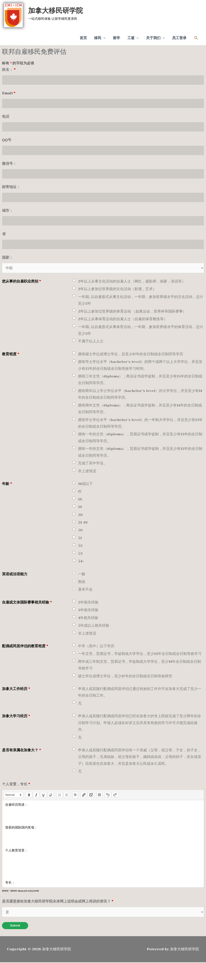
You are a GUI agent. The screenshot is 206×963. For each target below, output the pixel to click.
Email (8, 92)
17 (80, 492)
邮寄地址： (11, 187)
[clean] (50, 795)
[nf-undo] (108, 795)
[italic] (36, 795)
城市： (7, 210)
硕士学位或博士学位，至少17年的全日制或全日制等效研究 (125, 676)
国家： (7, 258)
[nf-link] (83, 795)
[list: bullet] (67, 795)
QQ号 (6, 139)
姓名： (8, 68)
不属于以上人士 (90, 342)
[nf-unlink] (91, 795)
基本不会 (85, 590)
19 (80, 507)
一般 (81, 574)
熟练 (81, 582)
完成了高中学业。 (92, 464)
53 (80, 554)
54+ (81, 562)
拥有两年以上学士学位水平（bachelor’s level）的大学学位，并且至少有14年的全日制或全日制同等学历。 (140, 394)
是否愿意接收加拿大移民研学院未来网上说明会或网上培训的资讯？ (57, 902)
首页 (83, 36)
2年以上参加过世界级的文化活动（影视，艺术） (117, 290)
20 (80, 515)
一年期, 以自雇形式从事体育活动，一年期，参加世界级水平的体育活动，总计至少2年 (140, 330)
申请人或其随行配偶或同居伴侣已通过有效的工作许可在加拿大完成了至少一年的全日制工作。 (139, 692)
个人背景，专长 (16, 785)
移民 (97, 36)
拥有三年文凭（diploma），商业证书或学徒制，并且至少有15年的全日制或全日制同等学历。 (140, 380)
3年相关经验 (88, 611)
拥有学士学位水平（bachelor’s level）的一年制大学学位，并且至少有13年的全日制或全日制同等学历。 (140, 423)
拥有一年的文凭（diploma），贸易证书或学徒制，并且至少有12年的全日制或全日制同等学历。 (140, 452)
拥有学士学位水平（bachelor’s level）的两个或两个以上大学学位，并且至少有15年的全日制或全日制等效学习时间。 (140, 365)
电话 (5, 116)
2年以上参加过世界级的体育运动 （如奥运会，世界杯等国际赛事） (132, 312)
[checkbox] (74, 280)
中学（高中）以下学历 (96, 646)
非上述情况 (87, 471)
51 (80, 538)
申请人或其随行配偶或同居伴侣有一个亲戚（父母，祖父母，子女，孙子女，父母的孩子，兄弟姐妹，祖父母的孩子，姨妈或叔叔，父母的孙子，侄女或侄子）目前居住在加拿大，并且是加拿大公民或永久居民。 (139, 757)
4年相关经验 (88, 618)
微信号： (9, 163)
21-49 (83, 523)
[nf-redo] (115, 795)
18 (80, 500)
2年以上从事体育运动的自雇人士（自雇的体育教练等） (122, 319)
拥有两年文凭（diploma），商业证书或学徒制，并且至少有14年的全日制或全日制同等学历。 (140, 409)
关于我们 (153, 36)
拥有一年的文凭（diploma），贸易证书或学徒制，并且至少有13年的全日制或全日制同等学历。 (140, 438)
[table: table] (99, 795)
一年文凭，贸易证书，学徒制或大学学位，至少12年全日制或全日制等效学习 (139, 654)
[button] (196, 36)
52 (80, 546)
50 (80, 531)
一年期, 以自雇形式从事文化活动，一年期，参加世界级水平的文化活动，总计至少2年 (140, 300)
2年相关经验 (88, 603)
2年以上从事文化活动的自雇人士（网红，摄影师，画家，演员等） (131, 282)
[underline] (43, 795)
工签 (131, 36)
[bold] (29, 795)
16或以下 (85, 484)
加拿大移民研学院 (53, 10)
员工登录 (179, 36)
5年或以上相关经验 (93, 626)
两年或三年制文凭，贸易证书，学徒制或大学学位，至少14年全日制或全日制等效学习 (139, 665)
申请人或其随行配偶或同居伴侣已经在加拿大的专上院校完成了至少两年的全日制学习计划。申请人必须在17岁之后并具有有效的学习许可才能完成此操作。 (139, 723)
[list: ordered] (59, 795)
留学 (116, 36)
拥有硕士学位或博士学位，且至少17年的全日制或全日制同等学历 (130, 354)
